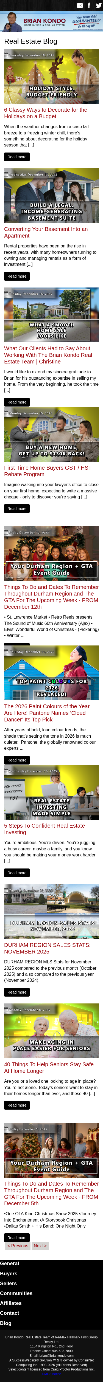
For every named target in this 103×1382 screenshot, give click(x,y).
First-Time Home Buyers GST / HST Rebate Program (48, 471)
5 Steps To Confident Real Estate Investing (44, 829)
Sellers (8, 1283)
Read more (16, 157)
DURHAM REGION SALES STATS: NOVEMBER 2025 (47, 948)
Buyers (8, 1273)
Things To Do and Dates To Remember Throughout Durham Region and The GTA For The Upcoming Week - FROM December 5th (51, 1193)
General (9, 1263)
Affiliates (11, 1303)
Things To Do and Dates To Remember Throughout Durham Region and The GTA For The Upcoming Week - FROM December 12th (51, 597)
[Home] (17, 5)
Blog (6, 1323)
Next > (40, 1245)
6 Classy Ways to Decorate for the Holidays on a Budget (45, 113)
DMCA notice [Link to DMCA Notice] (51, 1374)
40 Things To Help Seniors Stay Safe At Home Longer (49, 1067)
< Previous (17, 1245)
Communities (16, 1293)
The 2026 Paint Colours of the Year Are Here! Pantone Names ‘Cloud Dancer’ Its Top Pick (47, 713)
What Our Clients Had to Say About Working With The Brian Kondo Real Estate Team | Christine (48, 355)
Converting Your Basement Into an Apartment (46, 232)
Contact (9, 1313)
